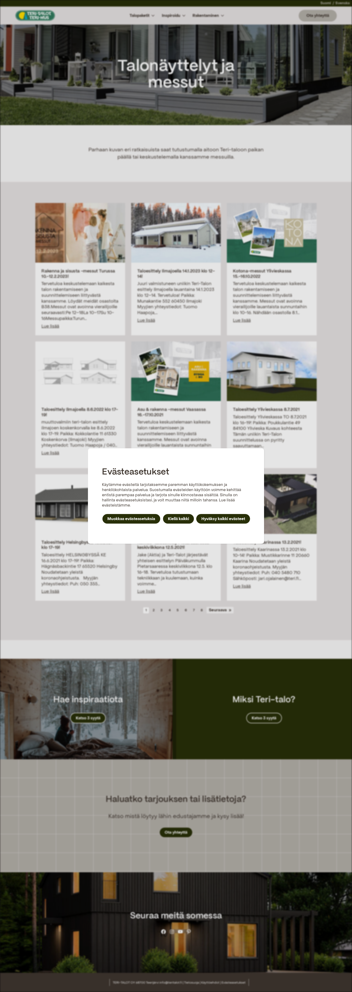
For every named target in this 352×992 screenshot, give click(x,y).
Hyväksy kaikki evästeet (223, 518)
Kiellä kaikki (178, 518)
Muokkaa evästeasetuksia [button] (131, 518)
